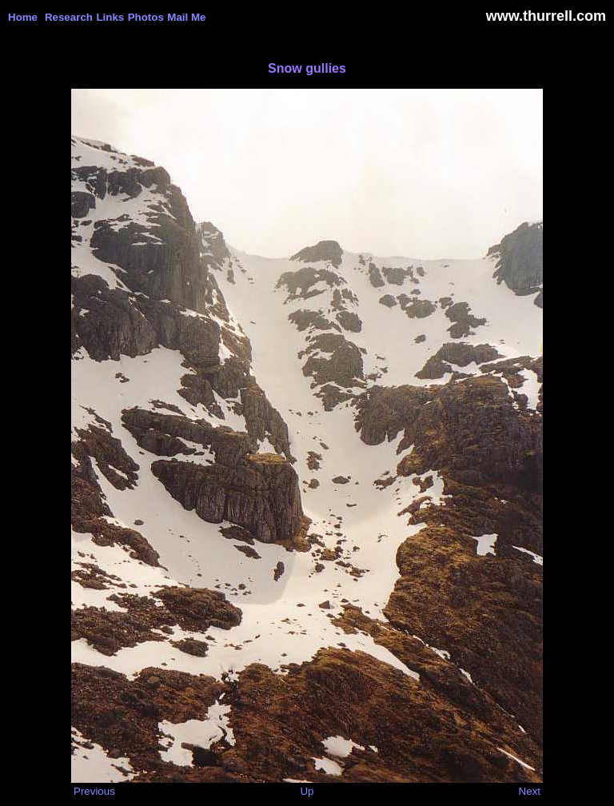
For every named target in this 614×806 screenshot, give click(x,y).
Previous (94, 791)
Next (529, 791)
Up (306, 791)
